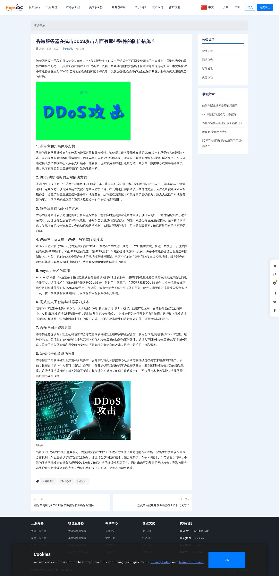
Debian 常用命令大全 (215, 131)
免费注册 (264, 7)
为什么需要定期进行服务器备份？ (222, 123)
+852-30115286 (200, 531)
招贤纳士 (147, 538)
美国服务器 (96, 7)
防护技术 (82, 481)
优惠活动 (207, 77)
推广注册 (174, 7)
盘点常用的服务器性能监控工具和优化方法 (163, 505)
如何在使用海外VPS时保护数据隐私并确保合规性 (64, 505)
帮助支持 (207, 50)
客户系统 (39, 25)
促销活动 (34, 7)
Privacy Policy (160, 562)
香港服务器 (73, 7)
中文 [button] (207, 7)
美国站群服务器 (77, 538)
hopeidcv (199, 538)
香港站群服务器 (77, 531)
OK (226, 560)
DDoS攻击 (66, 481)
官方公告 (110, 538)
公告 (225, 7)
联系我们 (157, 7)
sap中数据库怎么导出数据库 (219, 114)
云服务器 (52, 7)
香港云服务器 (38, 531)
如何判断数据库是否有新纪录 (220, 105)
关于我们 (140, 7)
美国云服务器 (38, 538)
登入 (250, 7)
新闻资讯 (67, 48)
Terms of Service (191, 562)
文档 (237, 7)
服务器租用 (119, 7)
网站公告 (207, 59)
